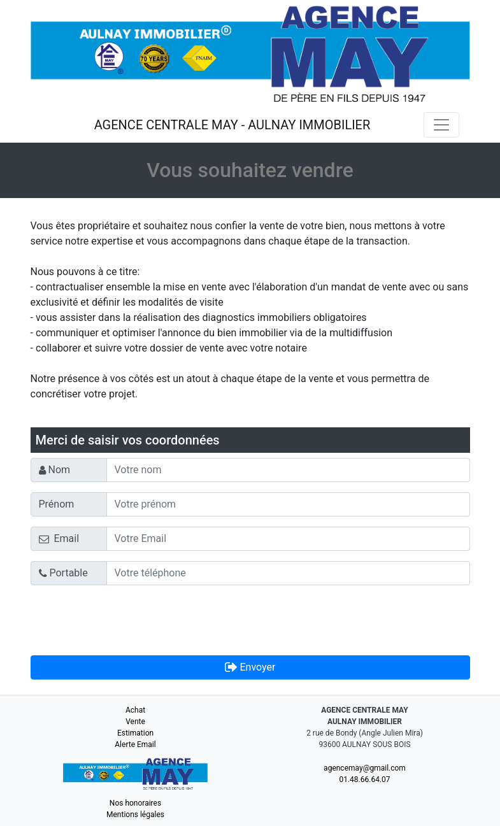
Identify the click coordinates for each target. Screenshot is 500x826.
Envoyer (250, 667)
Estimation (135, 733)
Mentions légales (135, 814)
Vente (135, 721)
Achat (135, 710)
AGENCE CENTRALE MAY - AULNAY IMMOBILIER (232, 124)
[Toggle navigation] (441, 125)
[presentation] (127, 620)
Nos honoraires (135, 803)
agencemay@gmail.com (365, 768)
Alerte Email (135, 744)
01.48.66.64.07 (364, 779)
